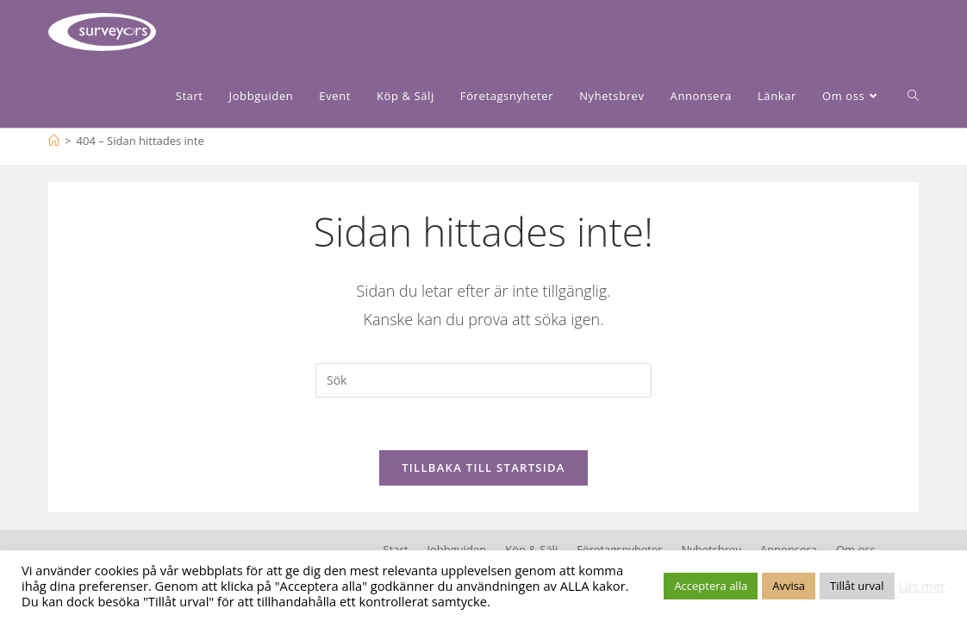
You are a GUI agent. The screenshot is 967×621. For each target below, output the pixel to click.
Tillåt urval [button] (857, 585)
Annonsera (788, 549)
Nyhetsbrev (710, 549)
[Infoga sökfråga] (483, 380)
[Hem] (53, 140)
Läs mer (922, 585)
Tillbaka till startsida (483, 467)
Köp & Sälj (531, 549)
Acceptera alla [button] (710, 585)
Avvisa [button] (788, 585)
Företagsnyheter (619, 549)
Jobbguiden (457, 549)
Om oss (856, 549)
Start (396, 549)
